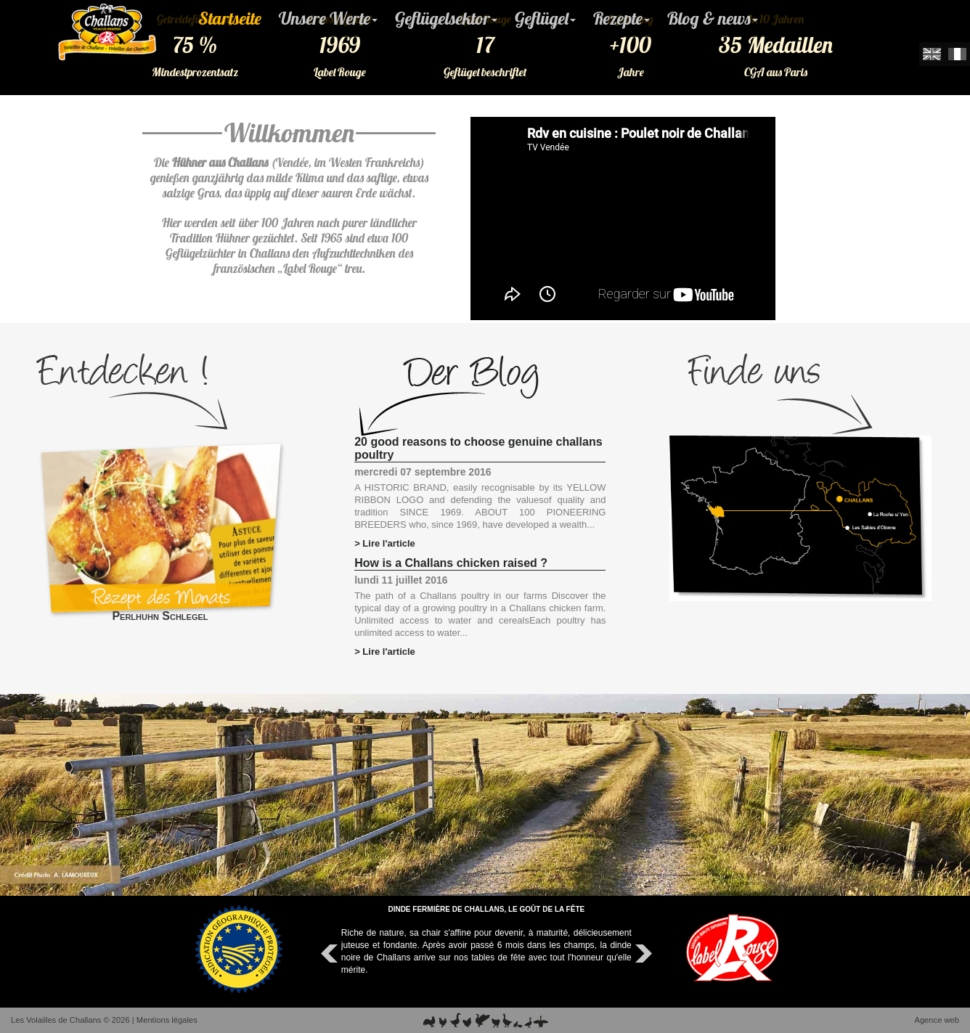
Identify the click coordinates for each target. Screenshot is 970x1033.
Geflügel (545, 18)
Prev (331, 953)
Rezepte (621, 18)
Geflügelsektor (446, 18)
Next (641, 953)
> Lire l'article (384, 543)
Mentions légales (166, 1020)
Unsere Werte (328, 18)
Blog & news (712, 18)
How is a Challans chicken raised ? (450, 563)
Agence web (936, 1020)
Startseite (229, 18)
